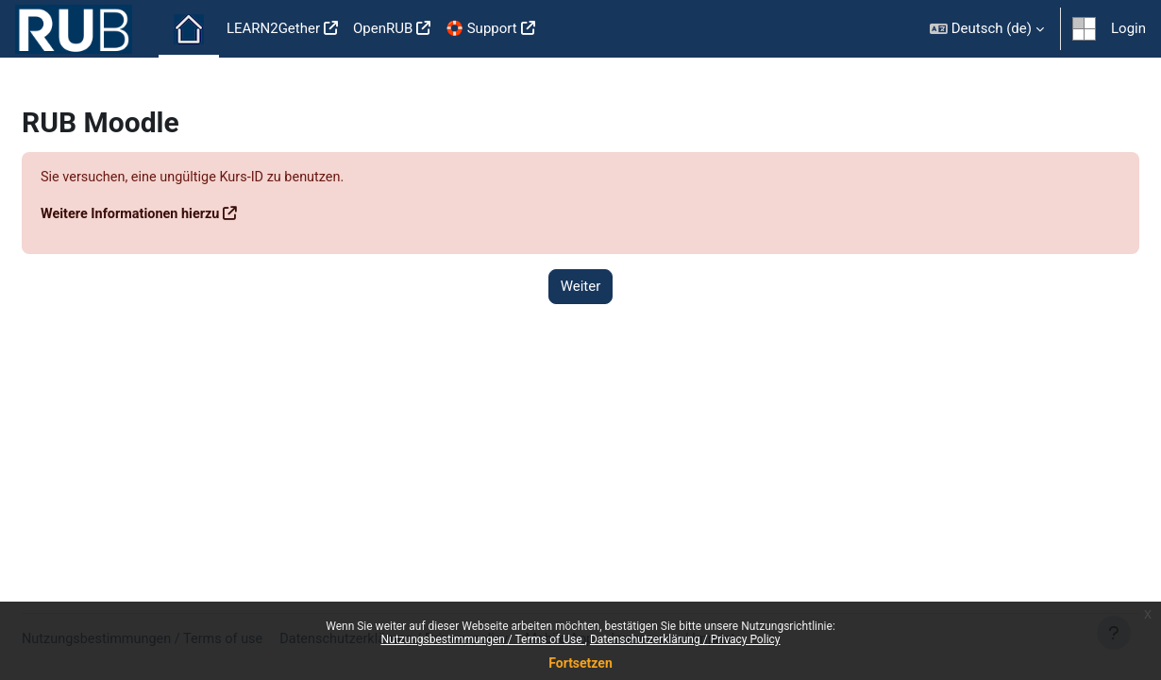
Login (1128, 28)
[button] (986, 29)
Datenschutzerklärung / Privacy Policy (685, 639)
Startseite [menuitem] (189, 29)
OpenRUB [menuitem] (382, 28)
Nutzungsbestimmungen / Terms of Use (482, 639)
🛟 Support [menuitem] (481, 28)
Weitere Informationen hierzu (179, 214)
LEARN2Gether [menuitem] (273, 28)
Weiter (581, 287)
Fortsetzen (580, 663)
